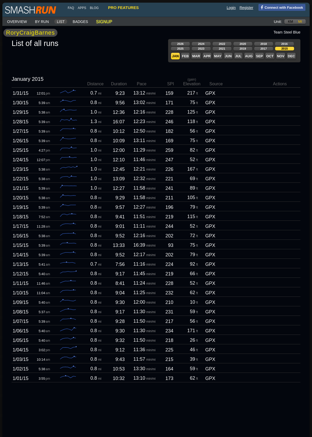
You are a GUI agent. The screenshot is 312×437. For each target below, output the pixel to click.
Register (246, 8)
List (61, 22)
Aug (249, 56)
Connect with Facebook (281, 7)
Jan (175, 56)
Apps (82, 8)
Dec (291, 56)
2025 (180, 48)
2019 (243, 48)
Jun (228, 56)
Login (231, 8)
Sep (259, 56)
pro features (123, 7)
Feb (185, 56)
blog (94, 8)
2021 (222, 48)
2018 (263, 43)
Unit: (278, 21)
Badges (80, 22)
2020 (243, 43)
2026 (180, 43)
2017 (263, 48)
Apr (207, 56)
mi (300, 22)
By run (42, 22)
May (217, 56)
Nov (280, 56)
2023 (201, 48)
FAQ (71, 8)
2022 (222, 43)
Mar (196, 56)
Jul (238, 56)
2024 (201, 43)
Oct (269, 56)
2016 (284, 43)
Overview (17, 22)
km (290, 22)
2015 (284, 48)
